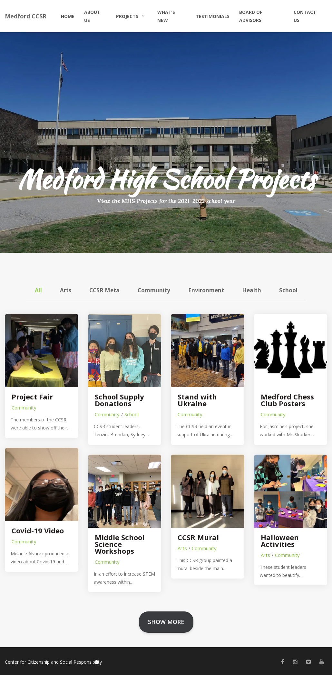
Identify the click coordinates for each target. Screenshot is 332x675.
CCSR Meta (104, 290)
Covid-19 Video (38, 530)
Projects (127, 16)
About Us (92, 16)
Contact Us (305, 16)
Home (67, 16)
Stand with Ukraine (197, 400)
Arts (65, 290)
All (38, 290)
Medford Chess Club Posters (287, 400)
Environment (206, 290)
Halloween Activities (280, 541)
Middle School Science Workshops (119, 544)
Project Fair (32, 396)
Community (154, 290)
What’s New (166, 16)
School (288, 290)
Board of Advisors (250, 16)
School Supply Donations (119, 400)
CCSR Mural (198, 537)
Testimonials (212, 16)
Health (251, 290)
